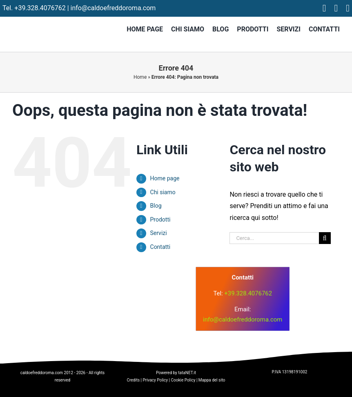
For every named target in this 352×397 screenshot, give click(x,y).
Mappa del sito (211, 380)
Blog (156, 205)
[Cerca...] (274, 238)
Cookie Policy (183, 380)
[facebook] (324, 8)
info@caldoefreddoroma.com (113, 8)
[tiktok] (348, 8)
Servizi (158, 233)
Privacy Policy (155, 380)
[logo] (119, 288)
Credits (133, 380)
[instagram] (336, 8)
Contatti (160, 247)
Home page (165, 178)
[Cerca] (325, 238)
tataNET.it (187, 372)
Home (140, 77)
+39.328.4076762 (39, 8)
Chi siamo (163, 192)
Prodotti (160, 219)
